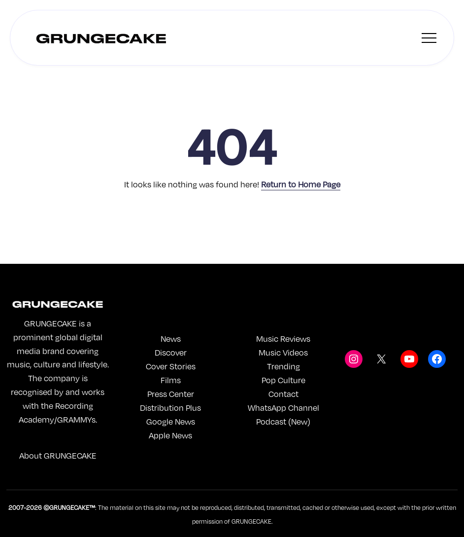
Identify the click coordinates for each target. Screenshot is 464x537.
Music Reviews (283, 338)
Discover (171, 352)
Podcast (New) (283, 421)
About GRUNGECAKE (58, 455)
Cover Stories (171, 366)
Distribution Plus (170, 407)
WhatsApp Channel (283, 407)
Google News (170, 421)
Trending (283, 366)
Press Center (170, 393)
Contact (283, 393)
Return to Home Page (300, 184)
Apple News (170, 435)
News (171, 338)
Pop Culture (283, 380)
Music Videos (283, 352)
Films (171, 380)
